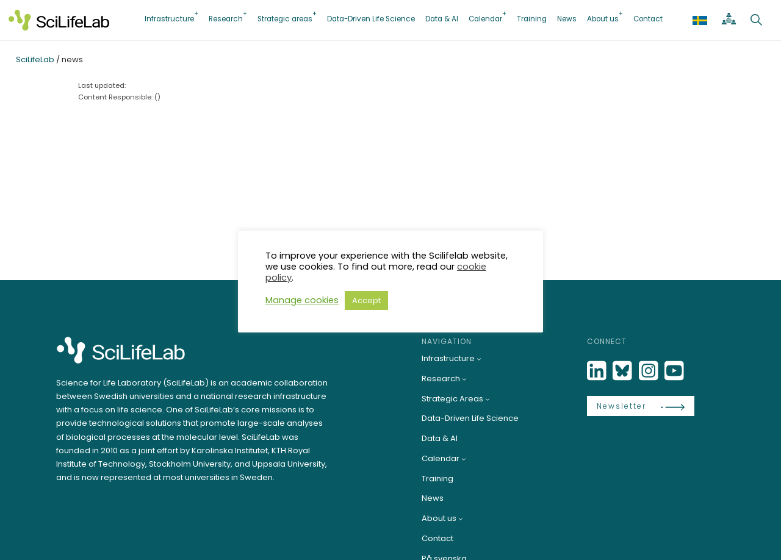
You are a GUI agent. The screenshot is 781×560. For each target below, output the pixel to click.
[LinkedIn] (598, 371)
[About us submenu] (460, 518)
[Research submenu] (464, 378)
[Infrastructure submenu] (479, 358)
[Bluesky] (624, 371)
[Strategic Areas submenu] (487, 399)
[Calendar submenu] (463, 458)
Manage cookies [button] (302, 300)
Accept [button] (366, 300)
